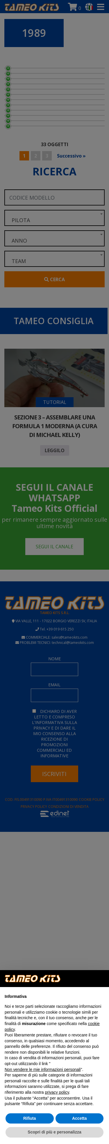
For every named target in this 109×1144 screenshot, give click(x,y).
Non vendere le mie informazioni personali (43, 1069)
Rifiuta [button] (29, 1118)
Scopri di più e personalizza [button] (54, 1132)
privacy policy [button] (57, 1092)
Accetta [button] (79, 1118)
